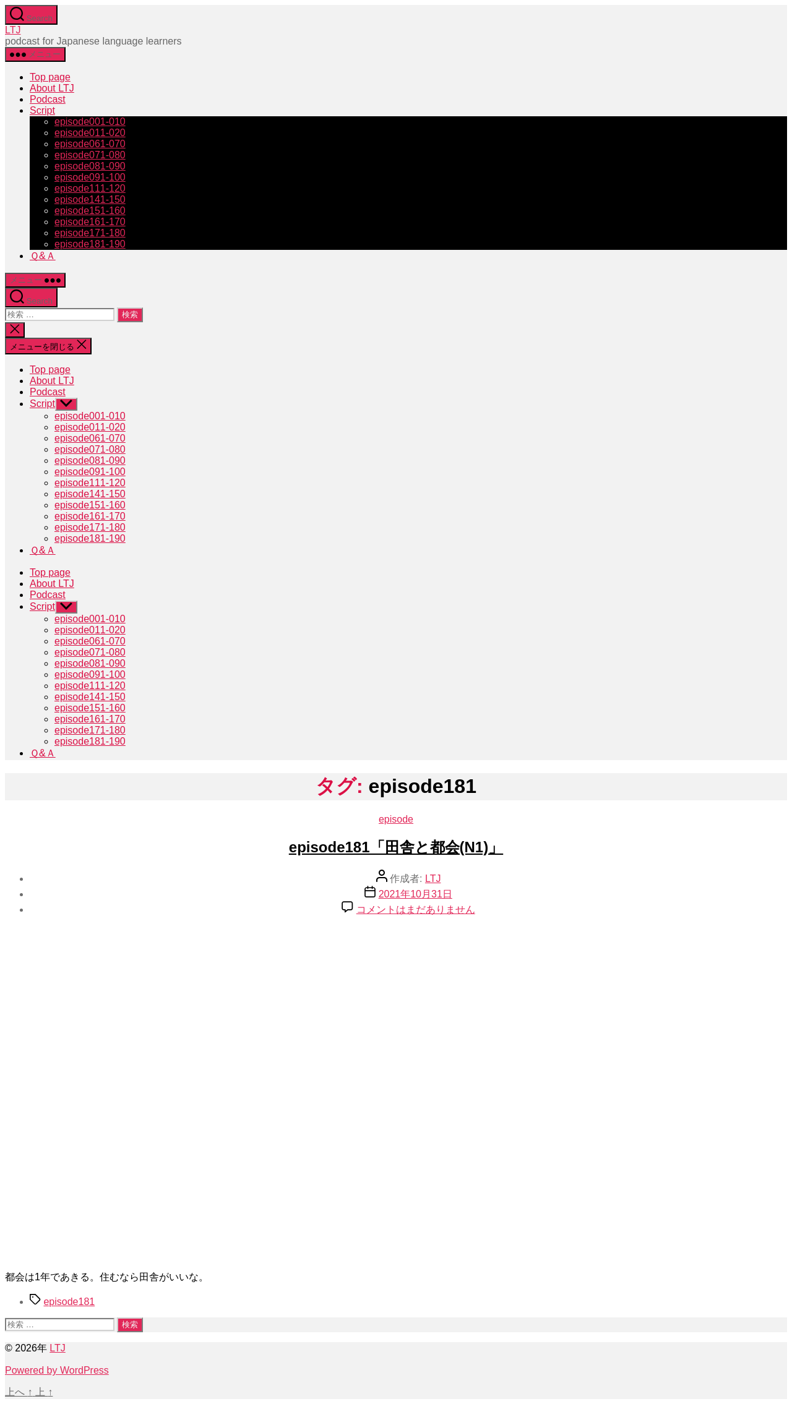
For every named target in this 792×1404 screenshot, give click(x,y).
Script (42, 110)
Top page (50, 77)
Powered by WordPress (57, 1370)
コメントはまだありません (415, 909)
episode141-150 (90, 199)
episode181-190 (90, 244)
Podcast (48, 99)
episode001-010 (90, 121)
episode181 (69, 1301)
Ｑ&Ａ (43, 255)
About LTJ (52, 88)
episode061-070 (90, 144)
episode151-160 (90, 210)
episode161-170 (90, 221)
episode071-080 (90, 155)
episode (396, 819)
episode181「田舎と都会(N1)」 (396, 847)
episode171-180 (90, 233)
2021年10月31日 (415, 894)
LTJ (12, 30)
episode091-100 (90, 177)
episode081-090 (90, 166)
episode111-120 (90, 188)
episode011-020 (90, 132)
